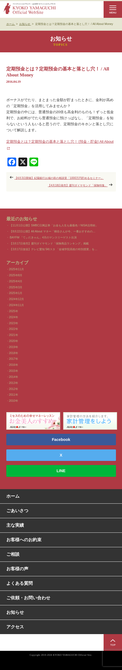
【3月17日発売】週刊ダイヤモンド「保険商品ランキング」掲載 (49, 243)
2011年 (13, 394)
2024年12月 (16, 299)
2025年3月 (16, 287)
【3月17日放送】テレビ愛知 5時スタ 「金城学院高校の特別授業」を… (53, 249)
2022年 (13, 328)
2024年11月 (16, 305)
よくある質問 (19, 583)
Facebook (61, 439)
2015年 (13, 370)
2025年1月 (16, 293)
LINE (61, 471)
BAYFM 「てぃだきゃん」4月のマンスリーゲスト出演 (43, 237)
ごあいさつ (17, 510)
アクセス (15, 627)
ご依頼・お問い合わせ (28, 597)
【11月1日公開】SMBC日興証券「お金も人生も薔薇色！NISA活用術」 (54, 225)
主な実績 (15, 525)
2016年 (13, 364)
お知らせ (15, 612)
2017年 (13, 358)
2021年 (13, 335)
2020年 (13, 341)
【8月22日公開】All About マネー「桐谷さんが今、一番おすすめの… (52, 231)
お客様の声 (17, 568)
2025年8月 (16, 275)
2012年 (13, 388)
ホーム (13, 496)
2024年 (13, 317)
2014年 (13, 376)
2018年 (13, 353)
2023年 (13, 323)
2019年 (13, 347)
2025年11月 (16, 269)
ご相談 (13, 554)
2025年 (13, 311)
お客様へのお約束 (23, 539)
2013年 (13, 382)
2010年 (13, 400)
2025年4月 (16, 281)
